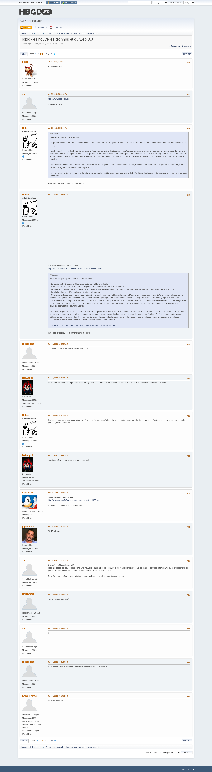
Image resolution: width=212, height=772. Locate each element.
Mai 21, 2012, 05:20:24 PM (57, 61)
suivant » (186, 46)
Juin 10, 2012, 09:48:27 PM (58, 628)
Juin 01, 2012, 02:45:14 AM (58, 377)
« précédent (174, 46)
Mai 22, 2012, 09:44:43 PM (57, 94)
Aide (184, 769)
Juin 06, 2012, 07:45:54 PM (58, 492)
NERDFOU (28, 344)
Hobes (25, 128)
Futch (25, 61)
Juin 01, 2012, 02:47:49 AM (58, 415)
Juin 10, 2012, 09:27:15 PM (58, 560)
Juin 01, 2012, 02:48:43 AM (58, 455)
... (49, 53)
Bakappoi (27, 377)
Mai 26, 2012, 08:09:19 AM (57, 128)
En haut (24, 740)
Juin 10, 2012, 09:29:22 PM (58, 594)
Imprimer (187, 54)
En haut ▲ (190, 769)
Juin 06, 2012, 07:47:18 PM (58, 526)
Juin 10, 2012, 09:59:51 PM (58, 696)
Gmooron (27, 492)
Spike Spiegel (29, 695)
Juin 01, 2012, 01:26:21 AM (58, 194)
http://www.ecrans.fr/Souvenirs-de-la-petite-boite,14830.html (74, 500)
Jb (23, 94)
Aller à (148, 752)
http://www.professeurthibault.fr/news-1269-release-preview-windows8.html (83, 325)
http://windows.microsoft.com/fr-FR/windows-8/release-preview (75, 268)
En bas (23, 54)
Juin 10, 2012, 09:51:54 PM (58, 662)
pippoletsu (28, 526)
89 (51, 53)
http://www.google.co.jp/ (58, 98)
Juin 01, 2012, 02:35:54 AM (58, 344)
